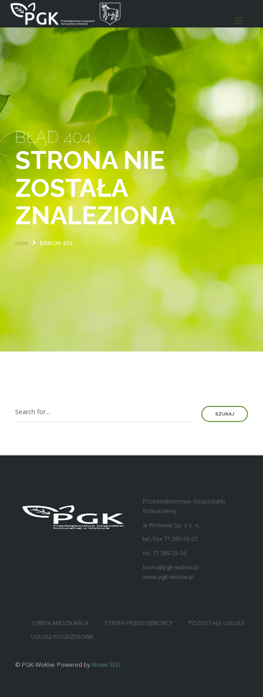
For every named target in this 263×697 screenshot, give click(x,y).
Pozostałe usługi (216, 623)
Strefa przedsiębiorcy (139, 623)
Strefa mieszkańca (60, 623)
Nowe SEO (106, 664)
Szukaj (224, 413)
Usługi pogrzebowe (62, 636)
